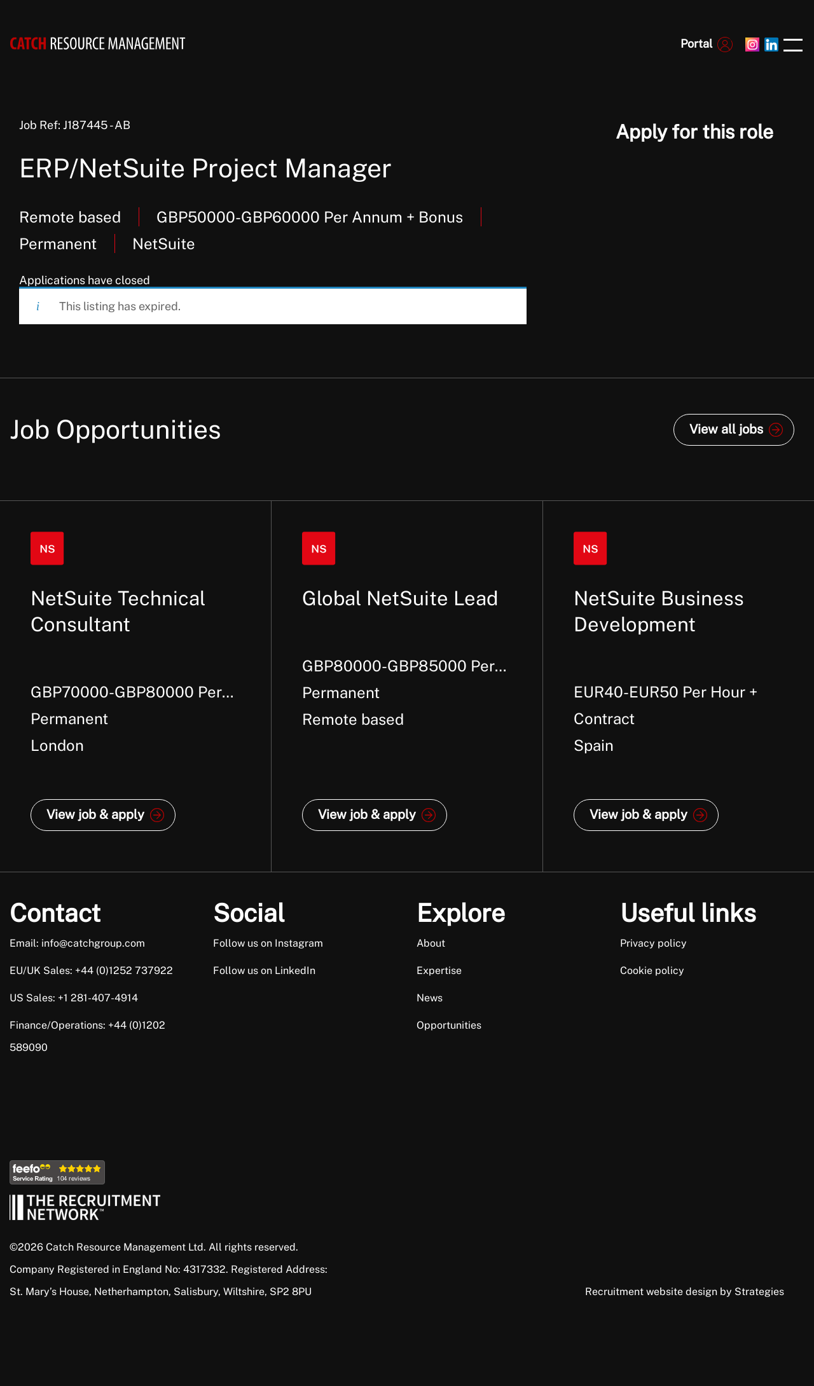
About (431, 943)
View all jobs (726, 429)
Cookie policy (652, 970)
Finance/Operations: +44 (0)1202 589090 (87, 1036)
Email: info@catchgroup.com (77, 943)
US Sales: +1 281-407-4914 (74, 998)
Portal (696, 43)
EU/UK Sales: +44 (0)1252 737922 (91, 970)
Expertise (439, 970)
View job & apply (95, 814)
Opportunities (449, 1025)
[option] (136, 686)
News (430, 998)
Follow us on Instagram (268, 943)
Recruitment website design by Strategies (684, 1292)
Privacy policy (653, 943)
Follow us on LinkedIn (264, 970)
